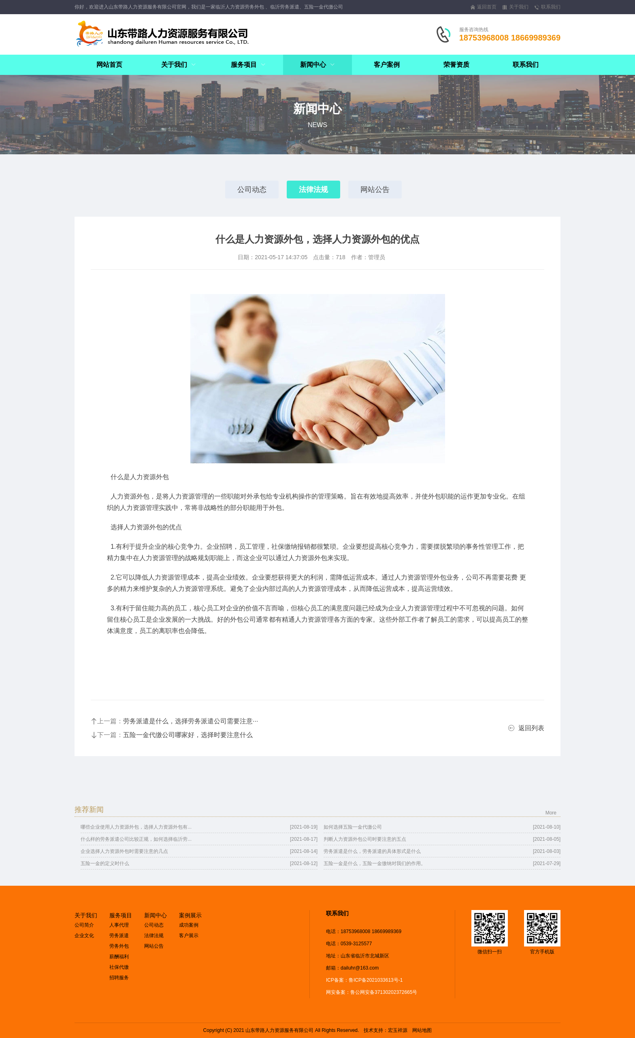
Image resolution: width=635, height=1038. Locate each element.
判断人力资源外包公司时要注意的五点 (365, 839)
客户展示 (188, 935)
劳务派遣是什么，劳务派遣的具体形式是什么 (372, 851)
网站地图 (422, 1030)
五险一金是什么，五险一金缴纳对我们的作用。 (375, 863)
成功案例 (188, 925)
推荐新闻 (89, 810)
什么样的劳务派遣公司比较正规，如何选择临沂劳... (136, 839)
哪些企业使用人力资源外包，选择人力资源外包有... (136, 827)
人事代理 (119, 925)
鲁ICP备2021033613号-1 (376, 980)
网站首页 (109, 64)
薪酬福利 (119, 956)
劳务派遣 (119, 935)
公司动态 (251, 189)
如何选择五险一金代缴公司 (353, 827)
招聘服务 (119, 977)
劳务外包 (119, 946)
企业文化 (84, 935)
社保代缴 (119, 967)
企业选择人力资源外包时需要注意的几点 (124, 851)
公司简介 (84, 925)
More (551, 813)
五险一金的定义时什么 (105, 863)
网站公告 (375, 189)
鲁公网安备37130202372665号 (383, 992)
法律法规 (313, 189)
